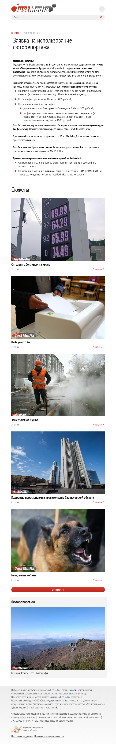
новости (72, 690)
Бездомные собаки (23, 575)
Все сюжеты (58, 589)
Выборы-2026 (20, 342)
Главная (15, 32)
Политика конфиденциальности (49, 736)
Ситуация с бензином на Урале (30, 264)
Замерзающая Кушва (24, 420)
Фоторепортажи (23, 602)
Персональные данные (22, 736)
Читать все (97, 269)
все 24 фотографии (39, 673)
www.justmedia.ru (63, 72)
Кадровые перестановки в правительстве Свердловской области (52, 497)
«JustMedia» (64, 697)
